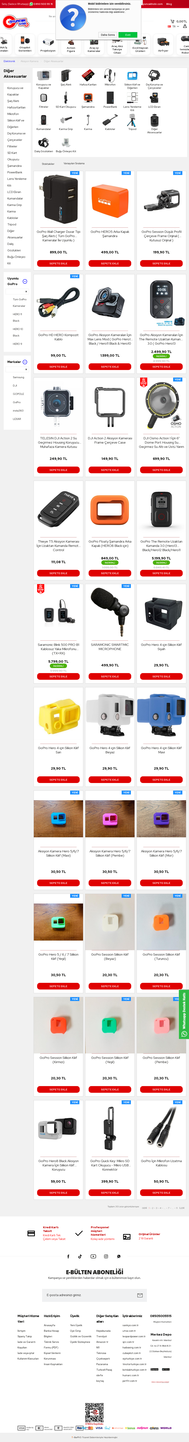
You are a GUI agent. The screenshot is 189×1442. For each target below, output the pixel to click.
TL (178, 21)
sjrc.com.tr (128, 1342)
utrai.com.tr (129, 1330)
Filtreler (12, 146)
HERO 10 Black (15, 332)
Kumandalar (15, 198)
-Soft (75, 1437)
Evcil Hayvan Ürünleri (140, 44)
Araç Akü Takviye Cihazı (117, 44)
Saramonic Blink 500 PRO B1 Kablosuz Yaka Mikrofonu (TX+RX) (58, 648)
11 (177, 1208)
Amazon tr (102, 1342)
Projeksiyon (47, 44)
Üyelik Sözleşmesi (80, 1342)
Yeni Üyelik (76, 1325)
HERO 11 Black (14, 317)
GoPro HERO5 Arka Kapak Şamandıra (110, 233)
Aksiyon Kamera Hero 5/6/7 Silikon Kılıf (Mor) (161, 853)
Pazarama (102, 1364)
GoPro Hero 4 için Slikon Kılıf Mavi (161, 750)
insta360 (15, 411)
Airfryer (163, 44)
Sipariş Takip (25, 1336)
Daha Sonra (108, 34)
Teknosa (101, 1353)
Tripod (11, 224)
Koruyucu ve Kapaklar (15, 91)
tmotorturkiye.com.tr (134, 1364)
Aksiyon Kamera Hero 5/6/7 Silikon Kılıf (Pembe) (110, 853)
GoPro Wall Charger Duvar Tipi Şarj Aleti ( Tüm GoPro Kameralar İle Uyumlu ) (58, 235)
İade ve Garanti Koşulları (26, 1344)
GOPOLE (15, 394)
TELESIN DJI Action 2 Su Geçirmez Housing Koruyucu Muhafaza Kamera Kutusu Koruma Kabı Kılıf (58, 442)
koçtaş (100, 1380)
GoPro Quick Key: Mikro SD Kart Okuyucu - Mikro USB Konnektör (110, 1165)
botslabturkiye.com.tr (134, 1369)
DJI (12, 386)
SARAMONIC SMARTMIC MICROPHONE (110, 646)
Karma (11, 211)
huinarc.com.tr (131, 1375)
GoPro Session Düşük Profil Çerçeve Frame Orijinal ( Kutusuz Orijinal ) (161, 235)
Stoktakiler (45, 164)
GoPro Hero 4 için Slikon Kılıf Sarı (58, 750)
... (164, 1208)
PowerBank (14, 172)
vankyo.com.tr (131, 1325)
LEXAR (14, 419)
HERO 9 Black (14, 347)
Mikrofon (13, 114)
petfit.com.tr (130, 1380)
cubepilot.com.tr (132, 1353)
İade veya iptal (26, 1353)
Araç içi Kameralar (94, 44)
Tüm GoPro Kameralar (16, 303)
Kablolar (12, 218)
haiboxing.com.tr (132, 1347)
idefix (99, 1375)
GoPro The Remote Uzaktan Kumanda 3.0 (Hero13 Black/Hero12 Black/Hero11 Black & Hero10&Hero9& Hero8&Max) (161, 545)
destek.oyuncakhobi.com (147, 4)
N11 (97, 1347)
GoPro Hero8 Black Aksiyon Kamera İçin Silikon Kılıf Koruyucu (58, 1165)
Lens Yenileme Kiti (17, 182)
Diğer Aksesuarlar (15, 73)
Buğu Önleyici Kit (16, 260)
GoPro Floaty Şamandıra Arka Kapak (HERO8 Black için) (110, 543)
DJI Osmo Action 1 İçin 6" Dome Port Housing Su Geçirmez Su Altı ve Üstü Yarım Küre (161, 442)
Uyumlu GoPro (17, 281)
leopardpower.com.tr (134, 1336)
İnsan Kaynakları (53, 1364)
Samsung (15, 377)
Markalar (17, 362)
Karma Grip (14, 205)
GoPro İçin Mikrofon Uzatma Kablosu (161, 1163)
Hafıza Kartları (16, 107)
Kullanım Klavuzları (28, 1358)
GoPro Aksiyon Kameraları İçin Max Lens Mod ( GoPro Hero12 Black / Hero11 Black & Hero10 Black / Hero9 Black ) (109, 339)
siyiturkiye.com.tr (132, 1358)
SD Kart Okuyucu (13, 156)
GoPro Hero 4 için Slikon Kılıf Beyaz (110, 750)
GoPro (13, 402)
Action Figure (71, 44)
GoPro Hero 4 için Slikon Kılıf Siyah (161, 646)
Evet (127, 34)
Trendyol (101, 1336)
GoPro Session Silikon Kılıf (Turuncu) (161, 956)
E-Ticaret (84, 1437)
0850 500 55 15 (41, 4)
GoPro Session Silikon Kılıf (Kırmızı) (58, 1060)
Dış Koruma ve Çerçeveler (16, 136)
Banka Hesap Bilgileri (51, 1333)
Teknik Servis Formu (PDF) (51, 1344)
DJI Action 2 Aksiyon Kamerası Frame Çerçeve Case (110, 440)
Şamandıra (14, 166)
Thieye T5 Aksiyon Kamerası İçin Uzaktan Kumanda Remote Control (58, 545)
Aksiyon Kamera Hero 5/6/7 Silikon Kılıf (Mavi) (58, 853)
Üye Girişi (75, 1330)
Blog (169, 4)
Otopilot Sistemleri (25, 44)
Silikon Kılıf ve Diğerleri (15, 123)
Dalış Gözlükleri (14, 247)
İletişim (21, 1330)
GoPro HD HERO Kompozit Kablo (58, 337)
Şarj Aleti (13, 101)
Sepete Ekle (58, 263)
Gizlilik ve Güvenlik (81, 1336)
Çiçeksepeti (103, 1358)
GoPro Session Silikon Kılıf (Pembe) (161, 1060)
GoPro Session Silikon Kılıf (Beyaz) (110, 956)
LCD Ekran (14, 192)
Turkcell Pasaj (104, 1369)
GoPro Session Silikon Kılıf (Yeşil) (110, 1060)
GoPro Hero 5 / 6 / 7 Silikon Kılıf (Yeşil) (58, 956)
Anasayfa (49, 1325)
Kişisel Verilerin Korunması (52, 1356)
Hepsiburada (103, 1330)
